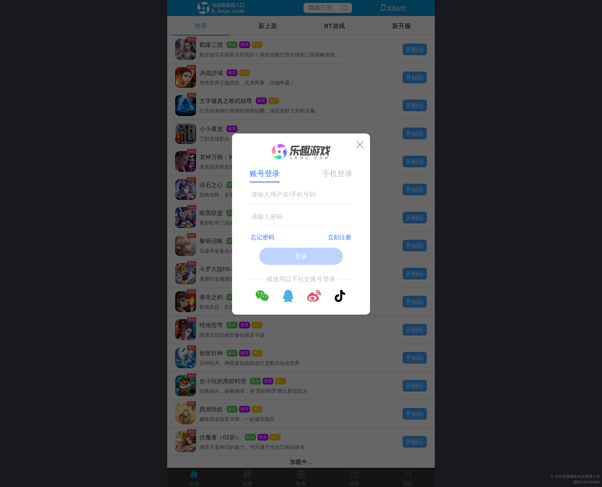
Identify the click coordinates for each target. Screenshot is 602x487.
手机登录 (337, 173)
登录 (301, 256)
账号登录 (265, 173)
